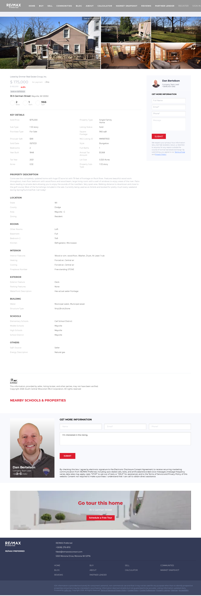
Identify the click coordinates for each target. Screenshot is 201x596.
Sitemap (174, 590)
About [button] (90, 6)
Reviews (146, 6)
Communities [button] (64, 6)
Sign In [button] (197, 6)
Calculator (105, 6)
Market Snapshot (127, 6)
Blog (79, 6)
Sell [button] (50, 6)
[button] (14, 5)
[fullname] (169, 100)
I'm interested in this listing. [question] (125, 438)
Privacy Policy (160, 154)
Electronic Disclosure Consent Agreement (133, 469)
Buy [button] (41, 6)
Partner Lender (164, 6)
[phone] (169, 113)
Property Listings (163, 590)
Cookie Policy (133, 590)
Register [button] (183, 6)
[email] (169, 107)
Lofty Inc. (67, 590)
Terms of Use (180, 152)
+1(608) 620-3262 (168, 86)
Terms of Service (156, 474)
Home (32, 6)
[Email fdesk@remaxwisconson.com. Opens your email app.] (73, 551)
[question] (169, 124)
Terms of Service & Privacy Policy (113, 590)
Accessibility (184, 590)
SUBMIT (67, 456)
